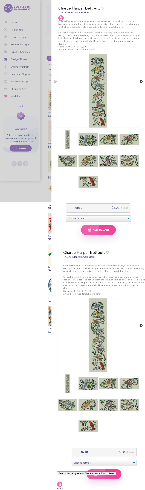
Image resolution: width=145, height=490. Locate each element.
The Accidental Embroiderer (74, 12)
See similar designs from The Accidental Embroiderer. (87, 473)
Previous (55, 81)
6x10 (78, 208)
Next (141, 81)
